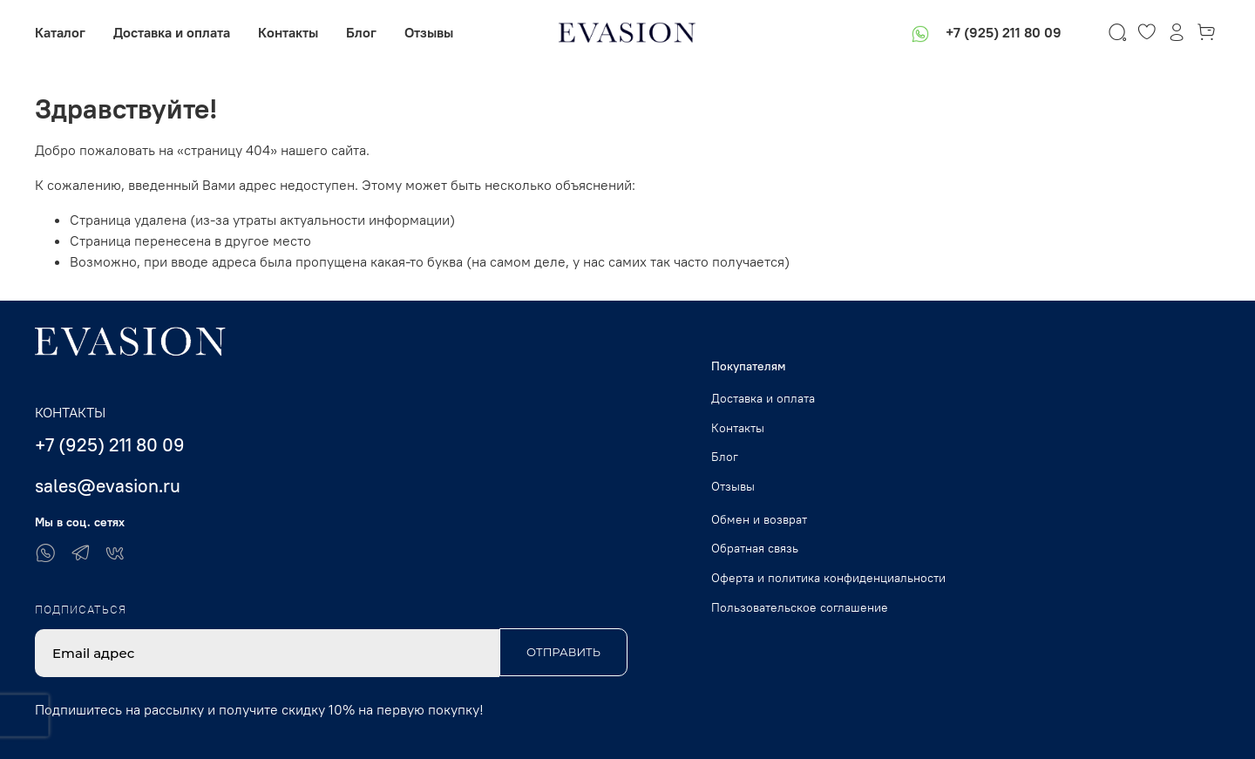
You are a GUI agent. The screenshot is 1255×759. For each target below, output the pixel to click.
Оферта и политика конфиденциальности (828, 578)
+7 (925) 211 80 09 (1004, 32)
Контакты (288, 32)
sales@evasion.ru (107, 486)
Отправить (563, 652)
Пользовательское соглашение (799, 607)
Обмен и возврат (759, 519)
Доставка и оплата (171, 32)
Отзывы (428, 32)
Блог (361, 32)
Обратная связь (754, 548)
